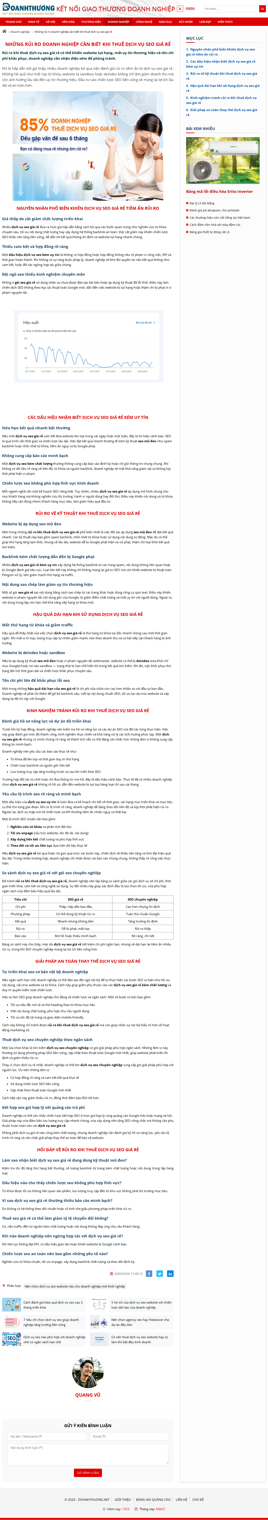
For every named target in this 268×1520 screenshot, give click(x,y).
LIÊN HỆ (181, 1500)
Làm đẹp (205, 22)
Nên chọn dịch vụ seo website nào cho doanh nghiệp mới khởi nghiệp (75, 1286)
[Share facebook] (149, 1273)
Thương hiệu (91, 22)
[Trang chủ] (4, 31)
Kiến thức (225, 22)
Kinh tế (33, 22)
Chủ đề (198, 1500)
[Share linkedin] (170, 1273)
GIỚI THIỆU (123, 1500)
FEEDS (190, 9)
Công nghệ (144, 22)
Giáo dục (165, 22)
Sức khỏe (186, 22)
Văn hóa (68, 22)
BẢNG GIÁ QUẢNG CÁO (153, 1500)
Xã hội (50, 22)
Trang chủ (13, 22)
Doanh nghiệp (118, 22)
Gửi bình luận (88, 1473)
